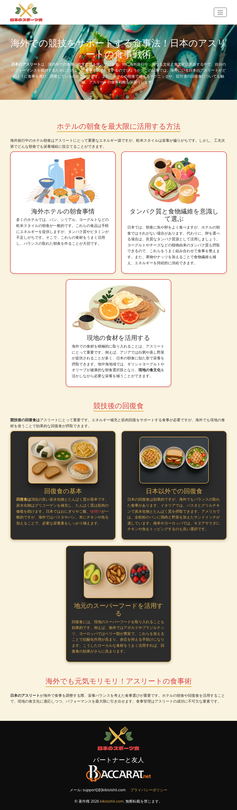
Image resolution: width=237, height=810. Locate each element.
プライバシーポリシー (148, 789)
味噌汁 (95, 511)
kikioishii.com (112, 801)
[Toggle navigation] (220, 12)
